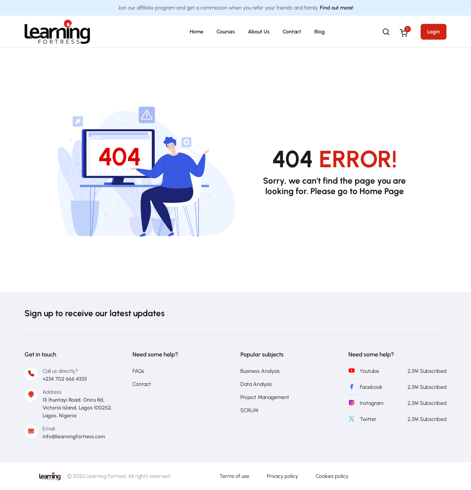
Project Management (264, 397)
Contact (292, 31)
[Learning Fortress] (50, 476)
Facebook (371, 387)
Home (196, 31)
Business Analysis (260, 371)
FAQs (138, 371)
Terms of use (234, 476)
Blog (319, 31)
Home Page (381, 191)
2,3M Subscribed (427, 371)
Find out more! (336, 8)
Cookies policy (332, 476)
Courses (226, 31)
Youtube (369, 371)
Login (433, 31)
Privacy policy (282, 476)
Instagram (371, 403)
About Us (259, 31)
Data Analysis (256, 384)
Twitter (368, 419)
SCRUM (249, 410)
